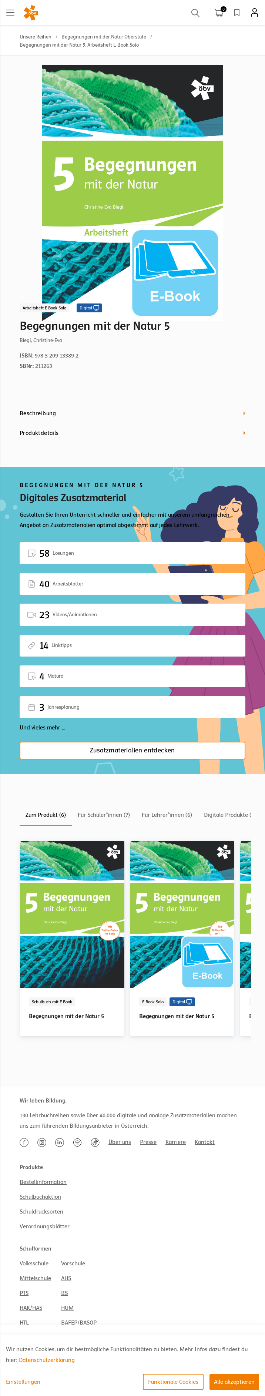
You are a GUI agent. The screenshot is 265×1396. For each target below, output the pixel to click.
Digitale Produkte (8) (230, 815)
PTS (24, 1293)
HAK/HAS (31, 1308)
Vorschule (73, 1263)
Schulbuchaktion (40, 1197)
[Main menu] (10, 12)
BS (64, 1293)
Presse (148, 1142)
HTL (24, 1322)
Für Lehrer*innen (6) (167, 815)
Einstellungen (23, 1382)
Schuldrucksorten (41, 1211)
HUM (67, 1308)
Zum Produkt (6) (46, 815)
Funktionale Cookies (173, 1382)
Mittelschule (35, 1278)
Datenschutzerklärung (47, 1360)
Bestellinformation (43, 1182)
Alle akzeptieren (234, 1382)
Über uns (119, 1142)
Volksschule (34, 1263)
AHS (66, 1278)
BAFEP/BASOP (79, 1322)
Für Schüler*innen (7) (104, 815)
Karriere (175, 1142)
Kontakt (205, 1142)
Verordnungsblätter (45, 1226)
